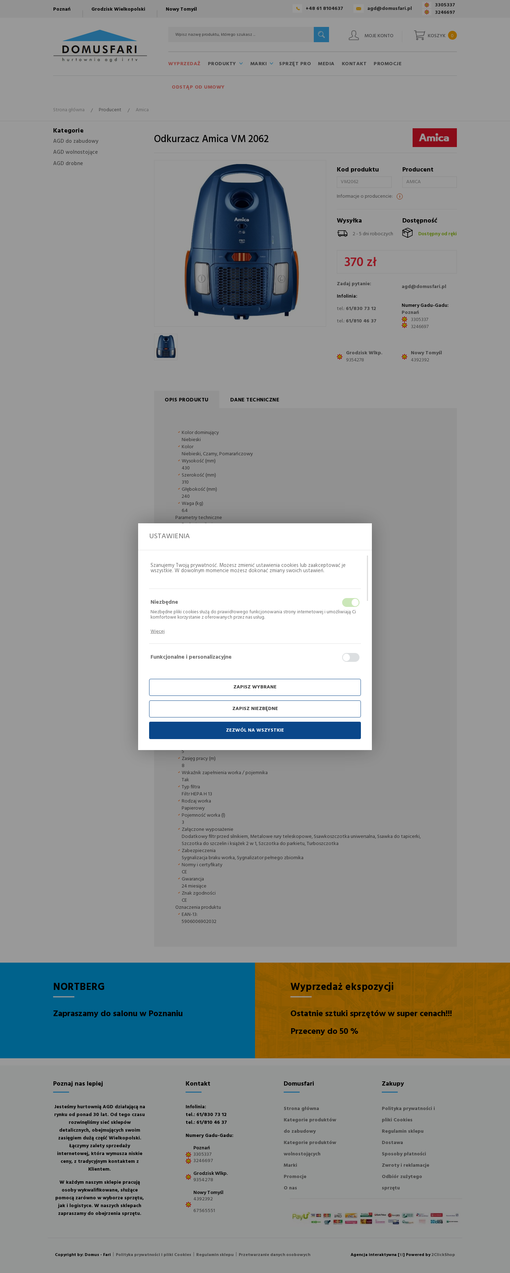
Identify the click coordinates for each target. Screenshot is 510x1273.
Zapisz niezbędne (255, 709)
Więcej (158, 631)
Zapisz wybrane (255, 687)
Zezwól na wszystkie (255, 730)
